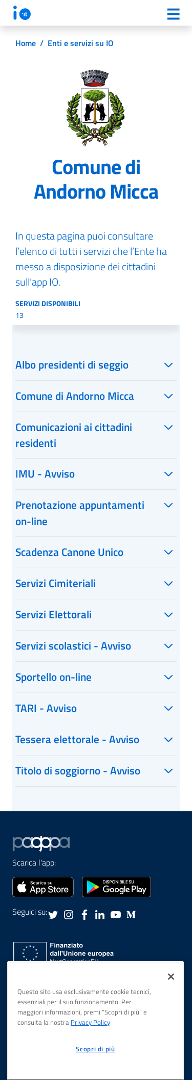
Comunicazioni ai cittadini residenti (73, 435)
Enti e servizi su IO (81, 43)
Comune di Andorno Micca (74, 395)
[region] (95, 1020)
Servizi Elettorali (53, 614)
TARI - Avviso (46, 708)
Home (25, 43)
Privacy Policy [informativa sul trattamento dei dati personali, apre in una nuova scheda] (90, 1022)
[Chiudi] (171, 976)
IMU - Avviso (45, 473)
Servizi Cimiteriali (55, 583)
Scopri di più (95, 1049)
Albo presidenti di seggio (72, 364)
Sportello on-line (53, 676)
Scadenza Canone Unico (69, 552)
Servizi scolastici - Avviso (73, 645)
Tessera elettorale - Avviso (77, 739)
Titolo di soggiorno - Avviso (77, 770)
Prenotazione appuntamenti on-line (79, 512)
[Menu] (173, 13)
